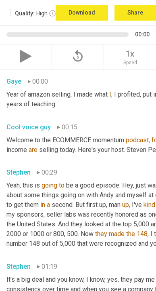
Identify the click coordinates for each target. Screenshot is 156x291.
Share (135, 12)
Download (82, 12)
